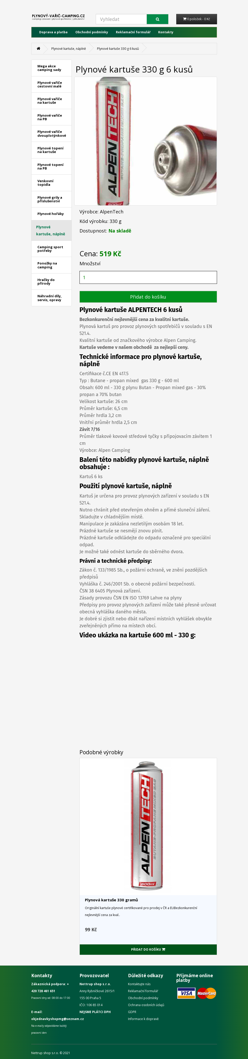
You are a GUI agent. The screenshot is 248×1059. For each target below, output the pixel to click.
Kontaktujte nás (139, 984)
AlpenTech (111, 211)
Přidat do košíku (148, 297)
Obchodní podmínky (91, 32)
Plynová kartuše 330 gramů (111, 899)
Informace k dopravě (143, 1019)
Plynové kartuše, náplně (68, 48)
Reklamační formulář (133, 32)
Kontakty (165, 32)
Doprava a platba (53, 32)
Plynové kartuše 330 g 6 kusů (118, 48)
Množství (89, 263)
